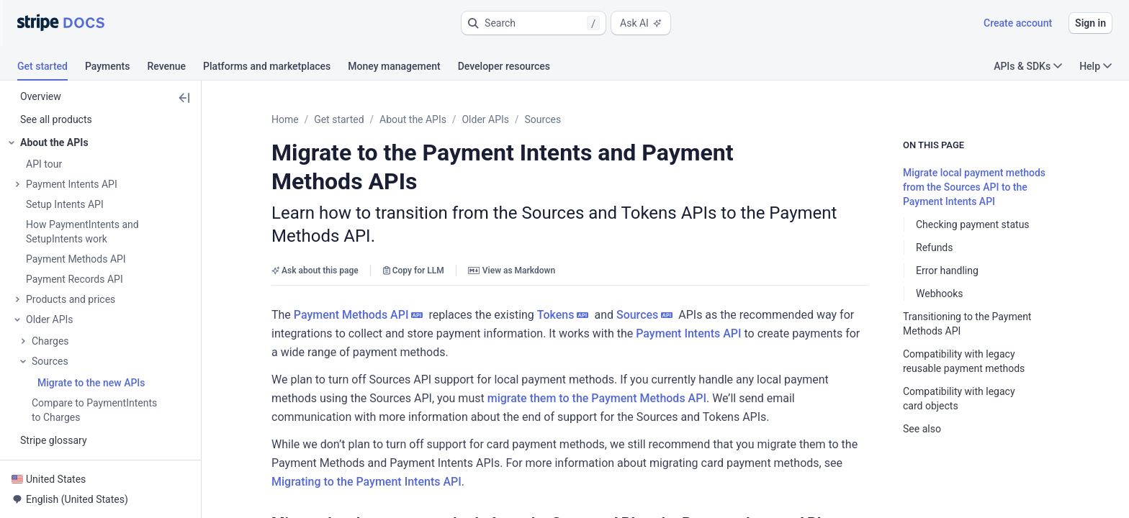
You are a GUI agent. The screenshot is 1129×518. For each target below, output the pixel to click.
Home (285, 119)
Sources (543, 119)
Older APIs (485, 119)
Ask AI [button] (641, 23)
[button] (534, 23)
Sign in (1090, 23)
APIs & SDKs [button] (1028, 66)
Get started (339, 119)
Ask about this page (315, 219)
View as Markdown (511, 218)
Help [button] (1095, 66)
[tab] (51, 68)
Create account (1018, 23)
